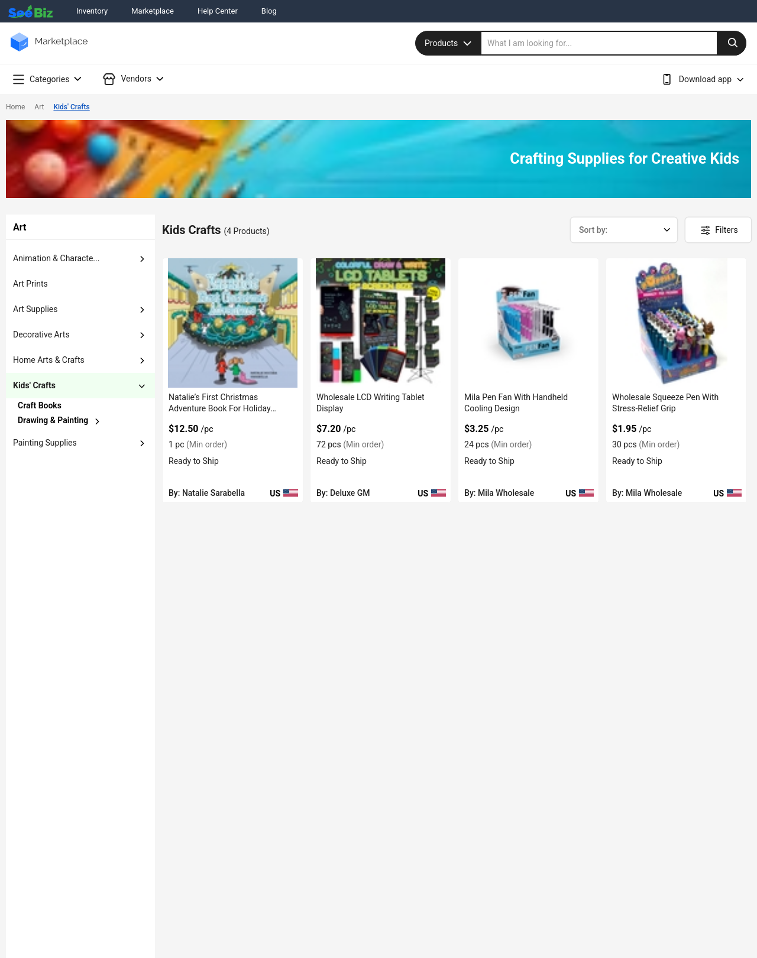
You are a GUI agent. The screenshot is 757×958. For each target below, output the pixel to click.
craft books (40, 405)
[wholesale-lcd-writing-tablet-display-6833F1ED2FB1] (380, 323)
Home (15, 107)
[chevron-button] (60, 405)
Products (449, 43)
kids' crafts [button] (34, 385)
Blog (269, 11)
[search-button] (731, 43)
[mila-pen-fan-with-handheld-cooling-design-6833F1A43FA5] (528, 323)
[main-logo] (49, 50)
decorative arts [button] (41, 334)
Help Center (218, 11)
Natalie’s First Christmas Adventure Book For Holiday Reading (220, 408)
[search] (613, 43)
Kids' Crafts (71, 107)
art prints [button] (30, 283)
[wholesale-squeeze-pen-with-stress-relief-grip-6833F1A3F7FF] (676, 323)
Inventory (92, 11)
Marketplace (152, 11)
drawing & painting (53, 420)
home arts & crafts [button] (49, 360)
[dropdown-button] (142, 259)
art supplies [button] (35, 309)
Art (39, 107)
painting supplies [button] (45, 442)
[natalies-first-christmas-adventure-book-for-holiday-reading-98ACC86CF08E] (233, 323)
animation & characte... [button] (56, 258)
